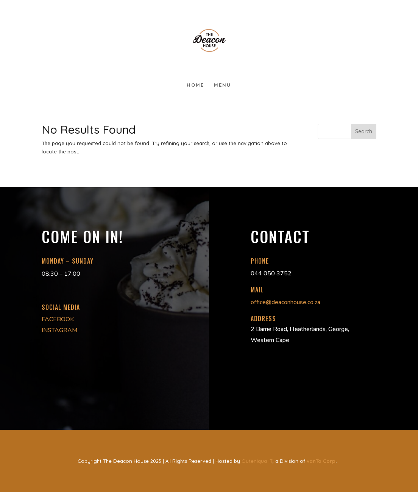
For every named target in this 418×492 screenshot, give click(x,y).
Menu (222, 85)
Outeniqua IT (257, 461)
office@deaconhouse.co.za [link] (285, 302)
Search (363, 131)
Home (195, 85)
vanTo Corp (321, 461)
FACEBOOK (58, 319)
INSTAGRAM (60, 330)
